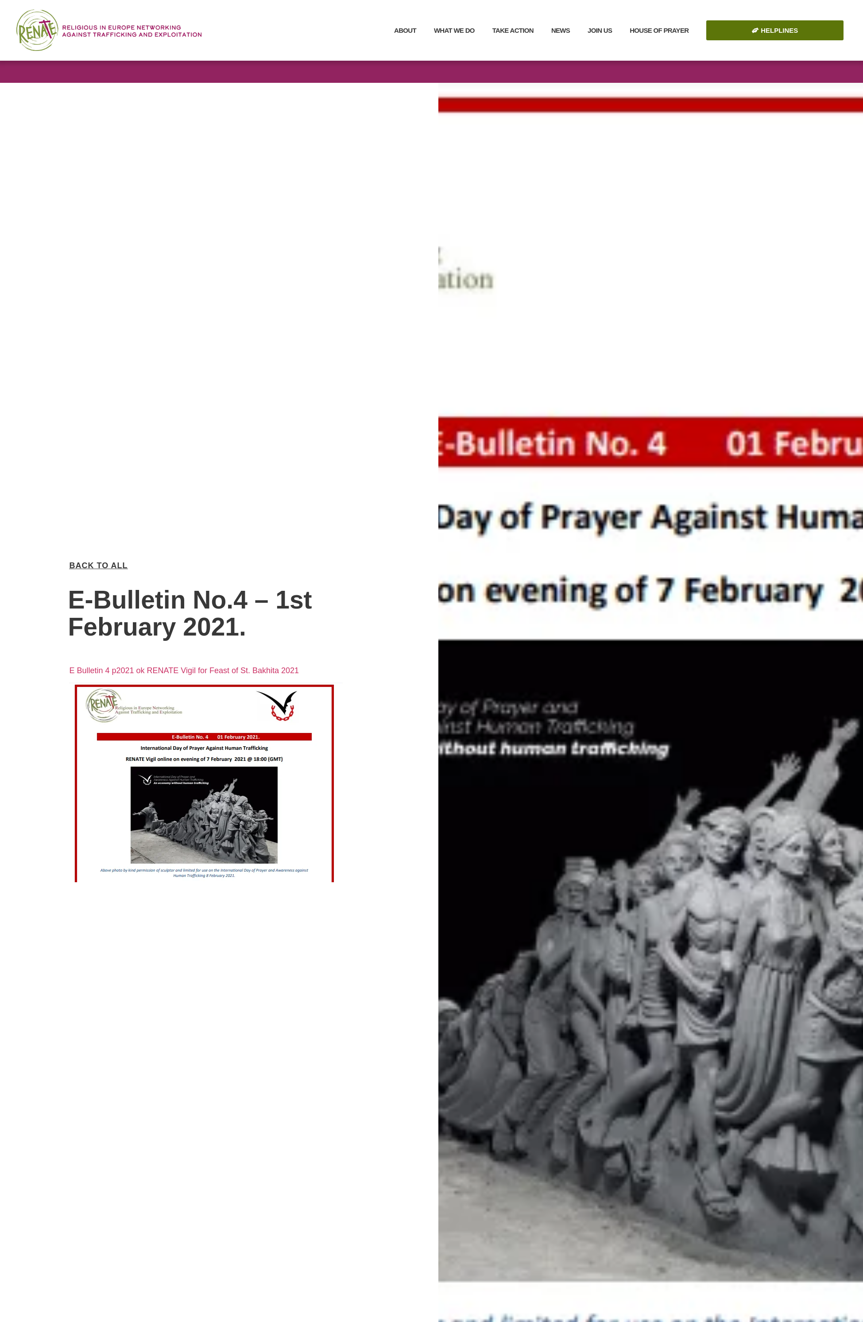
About (405, 30)
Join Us (600, 30)
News (560, 30)
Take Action (513, 30)
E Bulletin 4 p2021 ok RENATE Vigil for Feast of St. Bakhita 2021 (184, 662)
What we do (454, 30)
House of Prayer (659, 30)
